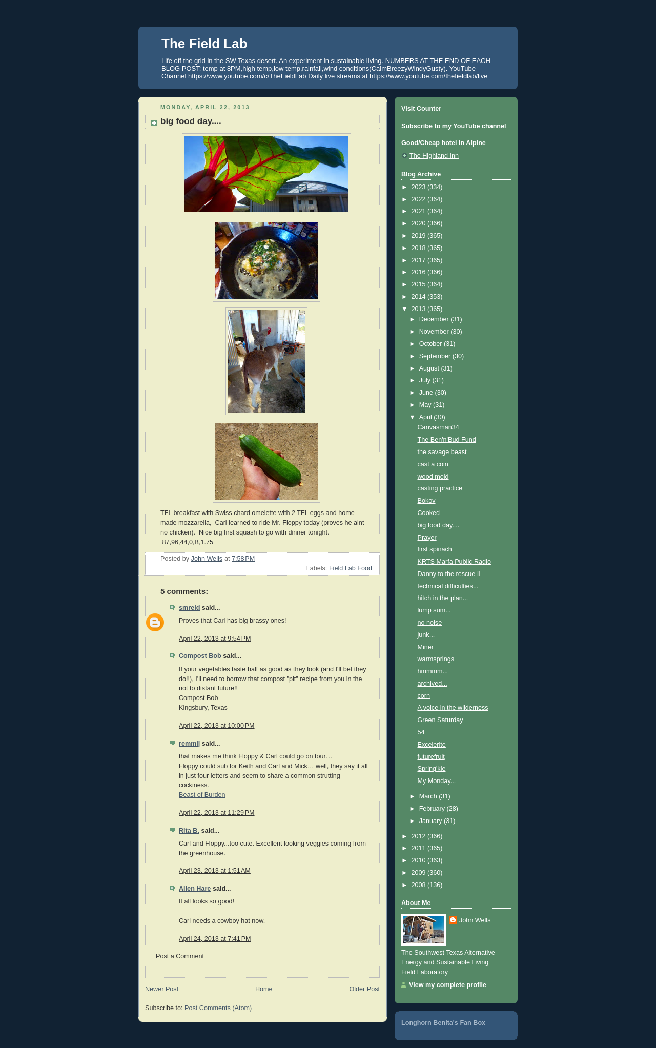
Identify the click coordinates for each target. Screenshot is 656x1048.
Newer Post (161, 989)
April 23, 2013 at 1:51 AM (215, 870)
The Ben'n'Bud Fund (447, 439)
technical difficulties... (448, 586)
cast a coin (433, 464)
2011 (420, 848)
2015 (420, 284)
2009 (420, 872)
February (433, 808)
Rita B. (189, 830)
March (429, 796)
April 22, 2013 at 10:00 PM (217, 725)
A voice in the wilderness (453, 707)
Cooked (429, 513)
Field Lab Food (350, 568)
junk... (426, 635)
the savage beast (442, 452)
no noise (430, 622)
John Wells (474, 920)
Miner (426, 647)
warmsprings (436, 659)
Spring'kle (432, 768)
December (435, 319)
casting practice (440, 488)
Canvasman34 (438, 427)
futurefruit (431, 757)
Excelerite (432, 744)
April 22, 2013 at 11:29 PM (217, 812)
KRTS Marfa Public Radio (454, 561)
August (430, 368)
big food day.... (439, 525)
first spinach (435, 549)
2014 (420, 296)
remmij (189, 743)
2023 (420, 187)
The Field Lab (204, 43)
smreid (189, 607)
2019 (420, 235)
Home (264, 989)
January (431, 821)
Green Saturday (440, 720)
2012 (420, 836)
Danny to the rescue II (449, 574)
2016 (420, 272)
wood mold (433, 476)
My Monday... (437, 781)
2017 (420, 260)
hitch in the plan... (443, 598)
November (435, 331)
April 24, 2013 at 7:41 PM (215, 938)
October (431, 343)
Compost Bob (200, 656)
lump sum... (434, 610)
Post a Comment (180, 956)
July (426, 380)
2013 (420, 309)
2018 (420, 248)
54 (421, 732)
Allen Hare (195, 888)
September (436, 356)
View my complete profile (447, 985)
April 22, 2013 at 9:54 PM (215, 638)
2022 (420, 199)
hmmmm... (433, 671)
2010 (420, 860)
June (427, 392)
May (426, 404)
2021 (420, 211)
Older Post (364, 989)
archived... (432, 683)
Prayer (427, 537)
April (426, 417)
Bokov (427, 500)
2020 (420, 223)
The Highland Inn (434, 155)
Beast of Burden (202, 794)
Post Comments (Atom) (218, 1008)
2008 (420, 885)
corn (424, 696)
